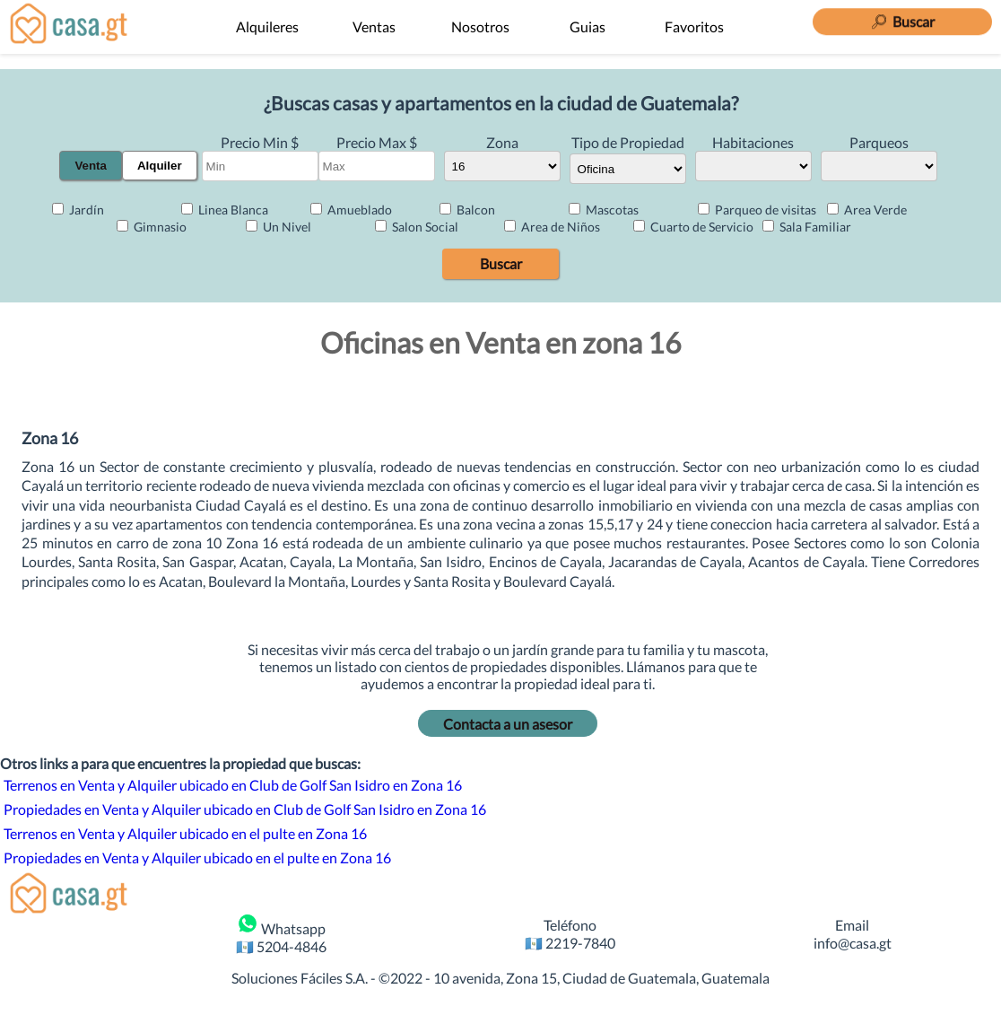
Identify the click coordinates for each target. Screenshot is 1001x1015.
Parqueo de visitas (757, 209)
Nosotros (480, 26)
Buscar (501, 263)
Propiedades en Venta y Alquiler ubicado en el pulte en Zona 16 (197, 857)
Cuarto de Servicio (693, 226)
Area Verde (867, 209)
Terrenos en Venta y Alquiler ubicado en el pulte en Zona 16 (185, 833)
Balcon (467, 209)
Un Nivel (278, 226)
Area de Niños (552, 226)
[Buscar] (902, 17)
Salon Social (416, 226)
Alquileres (267, 26)
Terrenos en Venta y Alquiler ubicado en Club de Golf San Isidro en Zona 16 (233, 784)
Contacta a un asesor (507, 723)
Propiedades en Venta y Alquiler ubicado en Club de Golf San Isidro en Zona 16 (245, 809)
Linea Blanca (224, 209)
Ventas (374, 26)
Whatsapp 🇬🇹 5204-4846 (281, 933)
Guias (587, 26)
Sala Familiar (806, 226)
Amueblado (351, 209)
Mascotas (604, 209)
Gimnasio (152, 226)
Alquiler (159, 165)
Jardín (78, 209)
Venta (90, 165)
